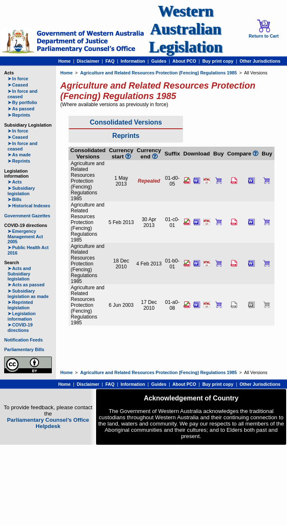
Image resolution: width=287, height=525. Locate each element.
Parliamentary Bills (24, 349)
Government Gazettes (27, 215)
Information (133, 61)
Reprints (19, 114)
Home (64, 61)
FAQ (109, 61)
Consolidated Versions (126, 122)
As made (19, 154)
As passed (21, 108)
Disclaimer (88, 61)
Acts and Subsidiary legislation (19, 273)
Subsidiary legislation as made (28, 293)
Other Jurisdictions (259, 61)
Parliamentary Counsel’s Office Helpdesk (48, 423)
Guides (158, 61)
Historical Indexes (29, 205)
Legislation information (22, 316)
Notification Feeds (23, 339)
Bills (15, 199)
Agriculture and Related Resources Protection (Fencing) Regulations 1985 (158, 72)
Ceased (18, 84)
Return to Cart (264, 28)
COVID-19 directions (20, 327)
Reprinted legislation (20, 305)
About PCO (184, 61)
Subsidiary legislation (21, 191)
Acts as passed (26, 284)
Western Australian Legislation (185, 29)
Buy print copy (218, 61)
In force (18, 78)
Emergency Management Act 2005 (25, 236)
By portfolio (22, 102)
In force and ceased (22, 94)
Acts (15, 181)
